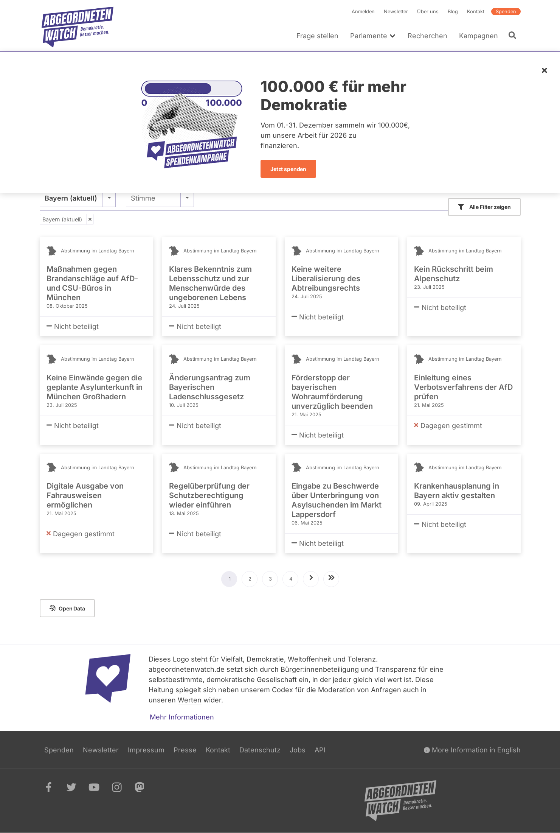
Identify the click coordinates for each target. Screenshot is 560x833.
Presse (185, 750)
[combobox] (78, 198)
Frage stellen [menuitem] (317, 36)
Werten (190, 700)
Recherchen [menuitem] (427, 36)
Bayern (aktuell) (62, 219)
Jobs (298, 750)
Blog (453, 11)
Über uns (428, 11)
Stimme (142, 198)
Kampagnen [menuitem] (478, 36)
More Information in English (472, 750)
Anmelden (363, 11)
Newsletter (396, 11)
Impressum (146, 750)
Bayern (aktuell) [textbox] (71, 198)
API (320, 750)
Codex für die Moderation (313, 690)
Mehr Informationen (182, 717)
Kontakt (475, 11)
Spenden (506, 11)
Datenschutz (260, 750)
